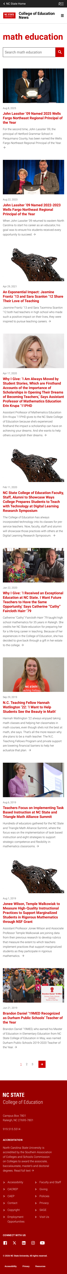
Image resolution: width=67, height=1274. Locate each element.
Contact (12, 1203)
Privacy (44, 1203)
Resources (40, 1266)
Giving (43, 1189)
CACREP (13, 1189)
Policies (44, 1196)
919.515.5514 (11, 1129)
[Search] (60, 52)
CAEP (11, 1196)
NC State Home (14, 4)
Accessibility (15, 1182)
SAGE (42, 1210)
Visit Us (44, 1217)
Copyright (14, 1210)
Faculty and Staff (50, 1182)
